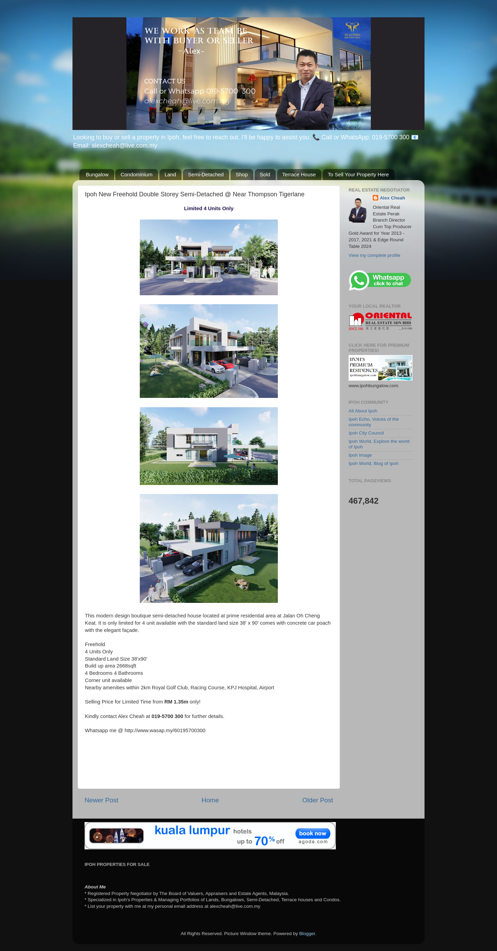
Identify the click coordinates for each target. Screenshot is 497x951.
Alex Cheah (392, 198)
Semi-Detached (206, 174)
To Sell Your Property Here (358, 174)
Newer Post (101, 800)
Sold (265, 174)
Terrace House (299, 174)
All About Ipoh (363, 410)
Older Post (317, 800)
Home (210, 800)
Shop (242, 174)
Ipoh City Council (366, 433)
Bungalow (97, 174)
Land (170, 174)
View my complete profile (374, 255)
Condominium (136, 174)
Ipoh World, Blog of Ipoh (374, 463)
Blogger (307, 933)
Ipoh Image (360, 455)
